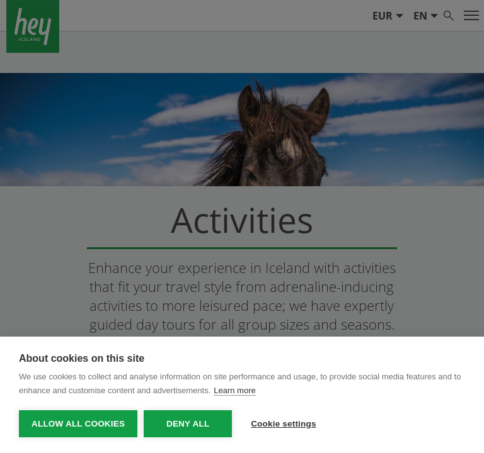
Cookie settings (283, 423)
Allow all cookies (78, 423)
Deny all (187, 423)
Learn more (234, 390)
